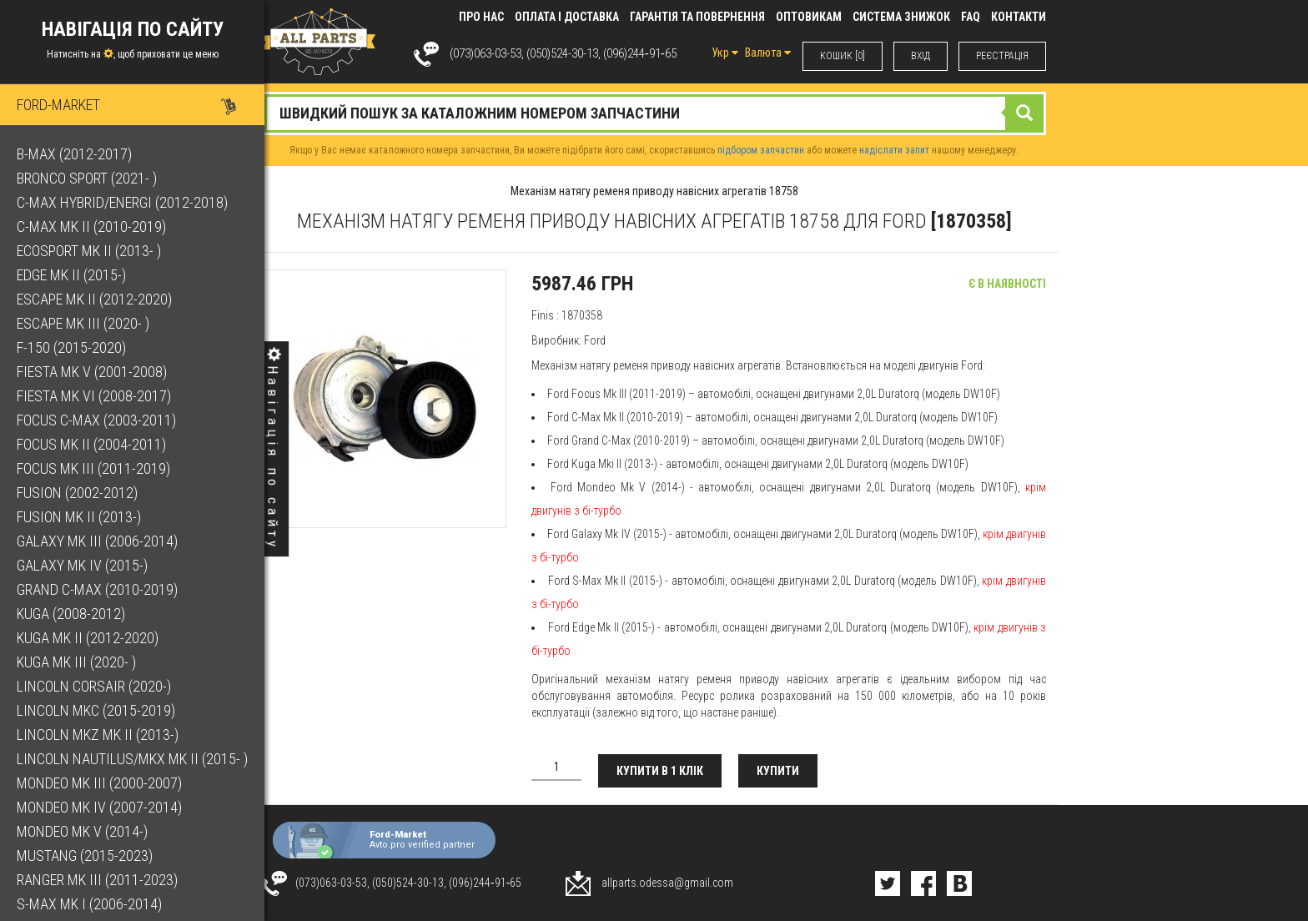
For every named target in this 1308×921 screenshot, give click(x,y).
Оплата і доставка (567, 16)
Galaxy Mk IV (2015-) (82, 565)
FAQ (970, 16)
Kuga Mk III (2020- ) (76, 662)
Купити (778, 771)
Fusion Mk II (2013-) (79, 517)
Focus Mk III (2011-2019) (93, 468)
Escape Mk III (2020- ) (83, 323)
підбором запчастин (760, 150)
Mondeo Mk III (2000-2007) (99, 783)
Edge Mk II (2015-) (71, 275)
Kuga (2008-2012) (71, 613)
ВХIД (920, 56)
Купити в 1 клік (659, 771)
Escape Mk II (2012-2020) (94, 299)
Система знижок (901, 16)
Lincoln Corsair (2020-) (94, 686)
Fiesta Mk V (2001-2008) (92, 371)
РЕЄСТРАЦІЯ (1002, 56)
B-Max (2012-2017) (74, 154)
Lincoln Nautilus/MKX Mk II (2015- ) (132, 759)
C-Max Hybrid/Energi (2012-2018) (122, 202)
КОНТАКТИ (1018, 16)
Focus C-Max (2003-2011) (96, 420)
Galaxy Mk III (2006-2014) (97, 541)
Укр (725, 52)
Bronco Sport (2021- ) (87, 178)
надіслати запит (894, 150)
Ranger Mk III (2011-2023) (97, 879)
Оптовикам (809, 16)
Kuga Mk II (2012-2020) (87, 638)
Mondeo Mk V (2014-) (82, 831)
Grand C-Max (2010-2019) (97, 589)
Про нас (481, 16)
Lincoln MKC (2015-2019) (96, 710)
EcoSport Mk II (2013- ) (89, 250)
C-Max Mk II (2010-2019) (91, 226)
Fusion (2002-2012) (77, 492)
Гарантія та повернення (697, 16)
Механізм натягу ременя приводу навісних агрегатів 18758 (654, 191)
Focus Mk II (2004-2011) (91, 444)
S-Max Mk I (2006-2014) (89, 904)
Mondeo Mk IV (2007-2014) (99, 807)
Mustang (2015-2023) (85, 855)
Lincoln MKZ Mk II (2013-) (98, 734)
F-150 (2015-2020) (71, 347)
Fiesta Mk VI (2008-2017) (94, 396)
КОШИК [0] (842, 56)
